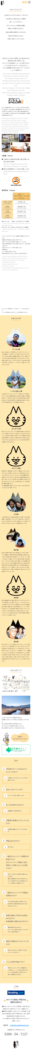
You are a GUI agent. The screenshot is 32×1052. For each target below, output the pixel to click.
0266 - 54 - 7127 (16, 1034)
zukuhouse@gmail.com (19, 1025)
